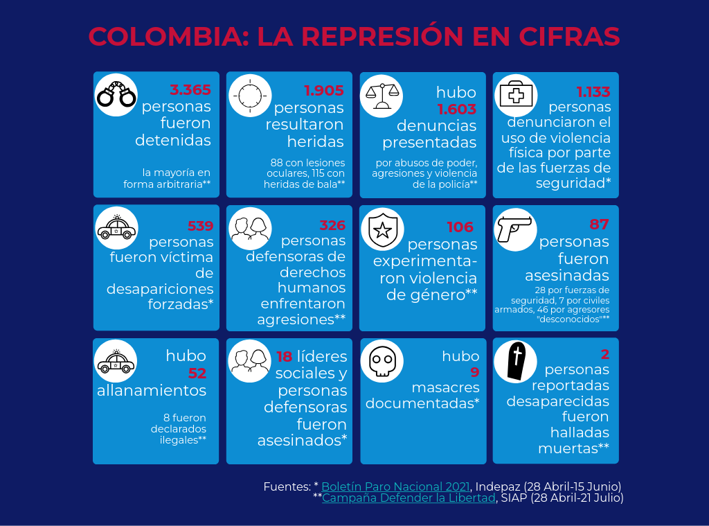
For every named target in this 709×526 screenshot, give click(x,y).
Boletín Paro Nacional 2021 (395, 487)
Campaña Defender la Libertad (409, 498)
